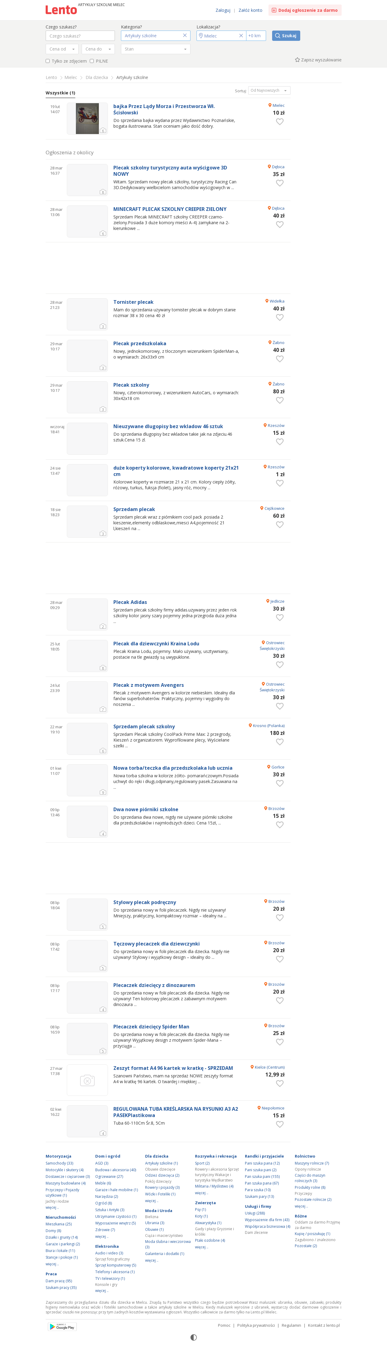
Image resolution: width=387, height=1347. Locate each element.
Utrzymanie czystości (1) (115, 1216)
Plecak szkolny (131, 385)
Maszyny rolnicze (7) (312, 1163)
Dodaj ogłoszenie (308, 10)
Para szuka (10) (258, 1189)
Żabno (279, 342)
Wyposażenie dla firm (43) (267, 1219)
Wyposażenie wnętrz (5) (115, 1223)
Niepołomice (273, 1108)
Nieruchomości (61, 1217)
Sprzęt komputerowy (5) (115, 1265)
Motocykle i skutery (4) (64, 1169)
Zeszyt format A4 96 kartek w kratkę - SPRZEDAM (173, 1068)
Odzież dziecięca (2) (162, 1175)
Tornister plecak (133, 302)
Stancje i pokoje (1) (62, 1257)
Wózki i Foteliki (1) (160, 1194)
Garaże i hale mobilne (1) (116, 1189)
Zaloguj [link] (223, 10)
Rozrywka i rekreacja (216, 1156)
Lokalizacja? (208, 27)
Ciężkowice (275, 508)
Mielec (279, 105)
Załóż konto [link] (250, 10)
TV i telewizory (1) (110, 1278)
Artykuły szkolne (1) (161, 1163)
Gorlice (278, 767)
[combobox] (62, 49)
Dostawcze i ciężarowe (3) (68, 1176)
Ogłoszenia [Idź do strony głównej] (62, 10)
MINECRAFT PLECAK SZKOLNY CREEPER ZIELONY (169, 209)
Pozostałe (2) (306, 1245)
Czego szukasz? (61, 27)
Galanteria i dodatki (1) (164, 1253)
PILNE (99, 61)
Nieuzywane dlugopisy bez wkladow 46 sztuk (168, 426)
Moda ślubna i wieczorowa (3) (168, 1244)
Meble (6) (103, 1183)
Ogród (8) (103, 1203)
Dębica (278, 166)
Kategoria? (131, 27)
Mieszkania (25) (59, 1224)
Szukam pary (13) (259, 1196)
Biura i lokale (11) (60, 1250)
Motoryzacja (58, 1156)
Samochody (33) (59, 1163)
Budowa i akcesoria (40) (115, 1169)
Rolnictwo (305, 1156)
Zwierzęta (205, 1202)
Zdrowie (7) (105, 1229)
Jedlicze (278, 601)
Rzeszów (276, 425)
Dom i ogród (107, 1156)
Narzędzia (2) (106, 1196)
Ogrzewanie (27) (109, 1176)
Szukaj (289, 35)
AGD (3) (101, 1163)
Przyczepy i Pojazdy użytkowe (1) (62, 1192)
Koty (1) (201, 1216)
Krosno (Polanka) (269, 725)
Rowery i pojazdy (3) (162, 1187)
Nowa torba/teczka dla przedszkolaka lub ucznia (173, 768)
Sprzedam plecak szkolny (144, 726)
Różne (301, 1216)
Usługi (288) (255, 1213)
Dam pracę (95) (59, 1280)
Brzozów (276, 808)
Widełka (277, 301)
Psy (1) (200, 1209)
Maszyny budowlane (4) (66, 1183)
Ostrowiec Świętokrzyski (272, 645)
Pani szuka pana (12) (262, 1163)
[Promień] (256, 36)
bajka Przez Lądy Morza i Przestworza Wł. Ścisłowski (164, 109)
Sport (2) (202, 1163)
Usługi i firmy (258, 1206)
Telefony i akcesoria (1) (115, 1271)
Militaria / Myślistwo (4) (214, 1186)
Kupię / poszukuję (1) (312, 1233)
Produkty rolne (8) (310, 1187)
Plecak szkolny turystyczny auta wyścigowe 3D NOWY (170, 171)
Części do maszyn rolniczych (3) (310, 1178)
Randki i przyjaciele (264, 1156)
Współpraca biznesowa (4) (267, 1226)
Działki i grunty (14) (62, 1237)
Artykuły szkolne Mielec (101, 4)
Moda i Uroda (158, 1210)
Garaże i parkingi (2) (63, 1244)
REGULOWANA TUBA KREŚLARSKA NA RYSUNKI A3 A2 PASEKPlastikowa (175, 1112)
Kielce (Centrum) (270, 1067)
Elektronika (107, 1246)
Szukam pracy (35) (61, 1287)
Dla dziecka (156, 1156)
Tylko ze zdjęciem (66, 61)
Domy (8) (53, 1230)
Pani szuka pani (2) (260, 1169)
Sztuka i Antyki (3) (109, 1209)
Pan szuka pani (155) (262, 1176)
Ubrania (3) (154, 1222)
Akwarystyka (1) (208, 1222)
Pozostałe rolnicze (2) (313, 1199)
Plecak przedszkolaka (139, 343)
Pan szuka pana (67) (262, 1183)
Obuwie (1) (154, 1229)
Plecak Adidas (130, 602)
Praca (51, 1274)
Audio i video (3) (109, 1253)
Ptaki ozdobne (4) (210, 1240)
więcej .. (52, 1207)
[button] (155, 36)
